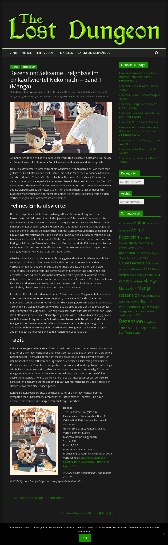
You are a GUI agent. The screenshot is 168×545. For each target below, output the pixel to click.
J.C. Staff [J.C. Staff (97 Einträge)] (123, 269)
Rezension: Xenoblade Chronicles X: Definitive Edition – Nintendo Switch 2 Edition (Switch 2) (139, 131)
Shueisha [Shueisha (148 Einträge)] (125, 328)
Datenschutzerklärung (94, 52)
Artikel (26, 52)
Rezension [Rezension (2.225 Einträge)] (131, 321)
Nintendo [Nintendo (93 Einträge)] (155, 295)
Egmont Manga (63, 92)
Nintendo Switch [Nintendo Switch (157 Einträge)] (129, 302)
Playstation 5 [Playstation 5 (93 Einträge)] (150, 311)
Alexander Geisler (42, 92)
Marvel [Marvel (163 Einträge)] (145, 296)
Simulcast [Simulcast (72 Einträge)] (136, 328)
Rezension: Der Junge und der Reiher (36, 498)
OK (85, 538)
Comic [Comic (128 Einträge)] (122, 248)
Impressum (66, 52)
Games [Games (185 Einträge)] (143, 258)
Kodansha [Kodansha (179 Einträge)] (153, 275)
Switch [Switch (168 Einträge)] (137, 332)
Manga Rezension (26, 96)
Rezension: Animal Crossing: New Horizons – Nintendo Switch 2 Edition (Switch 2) (137, 77)
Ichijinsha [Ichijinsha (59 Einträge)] (155, 263)
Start (14, 52)
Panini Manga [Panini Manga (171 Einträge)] (150, 307)
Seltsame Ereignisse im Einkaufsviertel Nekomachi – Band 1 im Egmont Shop (86, 462)
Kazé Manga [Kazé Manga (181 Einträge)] (138, 275)
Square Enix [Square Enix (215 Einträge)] (149, 328)
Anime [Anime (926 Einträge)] (140, 223)
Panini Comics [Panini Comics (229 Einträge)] (129, 307)
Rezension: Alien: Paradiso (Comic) (138, 122)
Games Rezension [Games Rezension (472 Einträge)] (134, 262)
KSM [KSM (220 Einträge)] (122, 281)
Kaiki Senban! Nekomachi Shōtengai (89, 92)
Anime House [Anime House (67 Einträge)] (153, 223)
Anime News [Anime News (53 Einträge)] (124, 231)
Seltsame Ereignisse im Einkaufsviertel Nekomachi (72, 96)
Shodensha (103, 96)
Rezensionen (44, 52)
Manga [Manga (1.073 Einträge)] (150, 281)
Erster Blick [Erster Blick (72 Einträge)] (132, 258)
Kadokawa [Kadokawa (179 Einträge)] (136, 269)
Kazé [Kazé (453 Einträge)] (147, 268)
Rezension (42, 96)
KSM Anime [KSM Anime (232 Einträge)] (134, 281)
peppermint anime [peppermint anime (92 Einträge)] (132, 311)
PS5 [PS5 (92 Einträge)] (138, 315)
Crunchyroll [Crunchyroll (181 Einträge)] (143, 253)
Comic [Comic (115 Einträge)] (130, 248)
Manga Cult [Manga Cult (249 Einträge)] (128, 288)
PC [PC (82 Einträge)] (120, 311)
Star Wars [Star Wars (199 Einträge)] (126, 332)
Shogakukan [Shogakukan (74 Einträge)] (150, 322)
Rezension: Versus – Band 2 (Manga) (86, 513)
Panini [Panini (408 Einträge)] (146, 301)
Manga (15, 66)
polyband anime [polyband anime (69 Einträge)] (127, 315)
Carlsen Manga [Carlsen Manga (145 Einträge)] (144, 242)
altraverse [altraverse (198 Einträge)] (126, 223)
